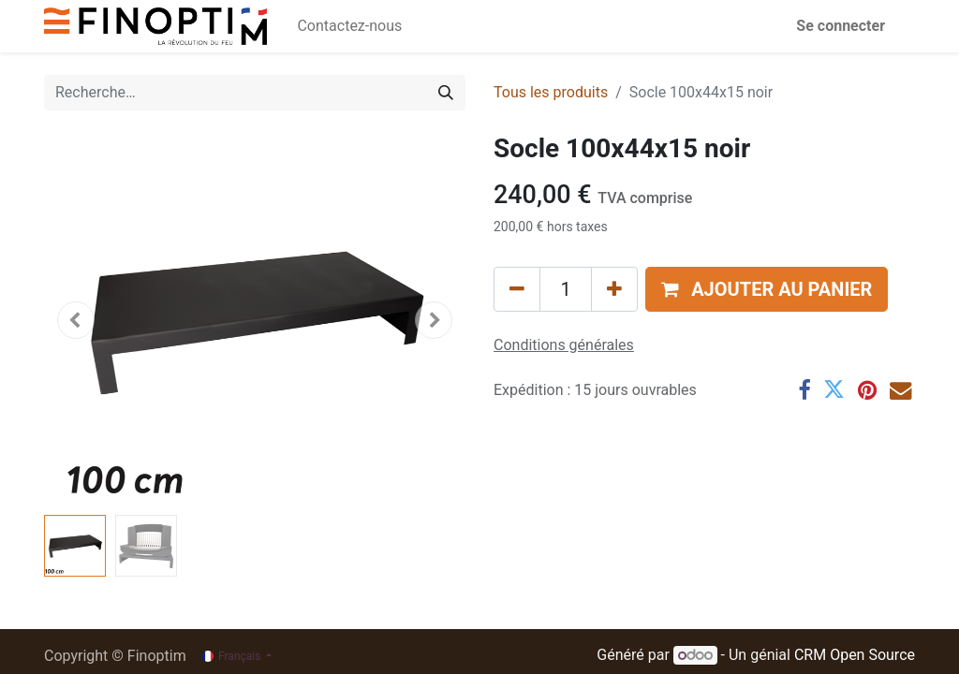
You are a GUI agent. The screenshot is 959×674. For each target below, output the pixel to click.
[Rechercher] (445, 92)
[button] (76, 320)
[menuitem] (349, 26)
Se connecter (840, 26)
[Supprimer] (517, 289)
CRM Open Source (854, 655)
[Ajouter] (614, 289)
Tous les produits (551, 92)
